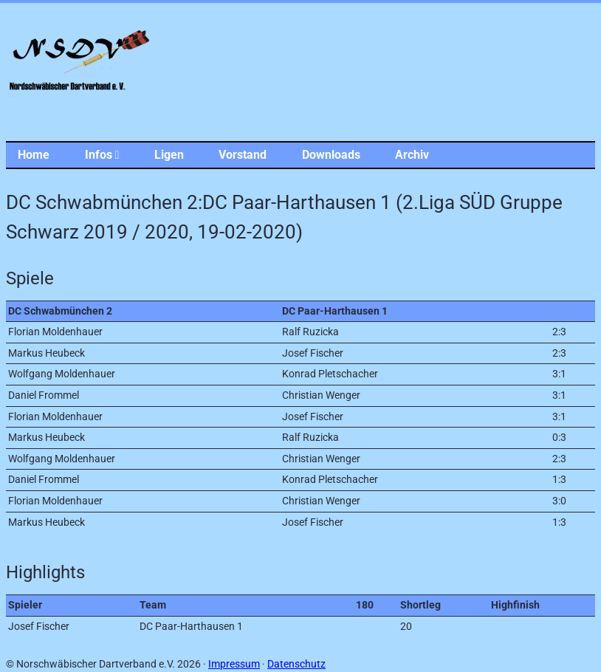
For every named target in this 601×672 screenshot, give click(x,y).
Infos (102, 155)
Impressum (234, 664)
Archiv (412, 155)
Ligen (169, 155)
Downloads (331, 155)
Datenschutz (296, 664)
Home (33, 155)
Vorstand (243, 155)
